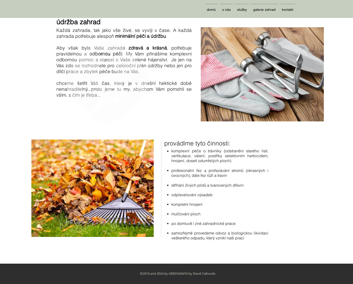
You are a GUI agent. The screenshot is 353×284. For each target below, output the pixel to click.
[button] (242, 7)
